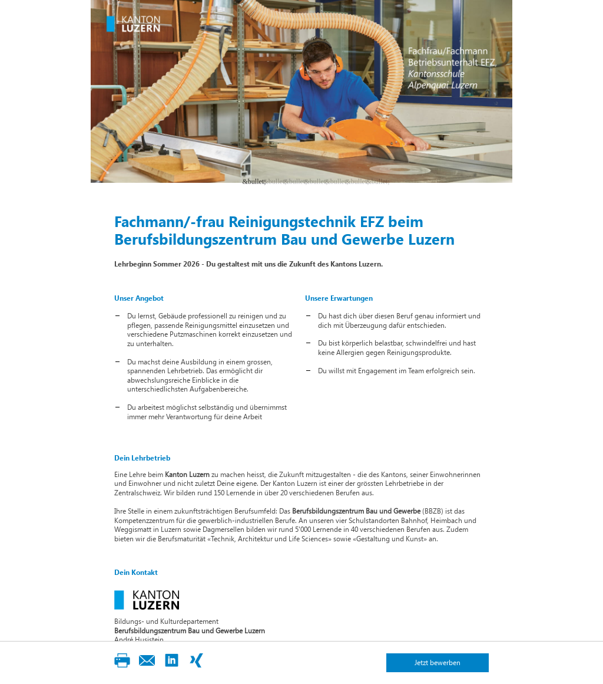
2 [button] (272, 181)
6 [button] (354, 181)
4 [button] (313, 181)
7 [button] (375, 181)
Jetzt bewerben (437, 662)
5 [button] (334, 181)
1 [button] (251, 181)
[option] (301, 91)
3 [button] (293, 181)
